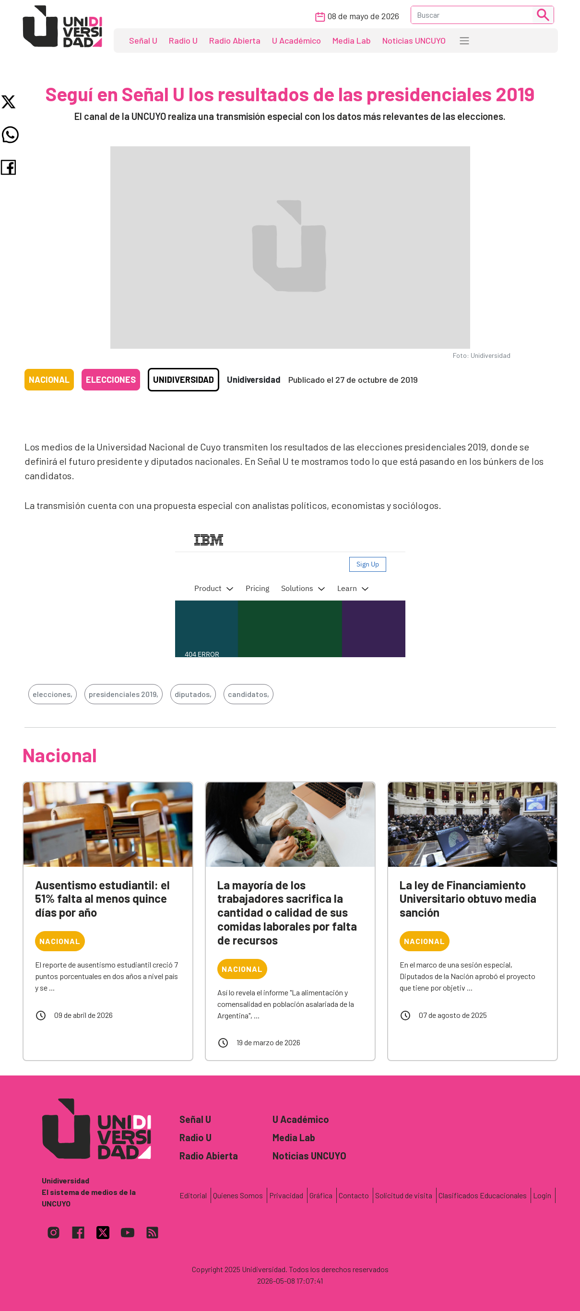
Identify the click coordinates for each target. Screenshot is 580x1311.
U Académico (296, 40)
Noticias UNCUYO (414, 40)
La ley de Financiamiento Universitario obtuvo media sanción (468, 899)
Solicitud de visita (403, 1195)
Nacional (49, 379)
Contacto (354, 1195)
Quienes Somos (238, 1195)
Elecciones (111, 379)
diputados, (193, 693)
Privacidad (286, 1195)
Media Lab (351, 40)
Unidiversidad (183, 379)
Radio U (183, 40)
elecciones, (52, 693)
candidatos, (248, 693)
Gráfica (320, 1195)
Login (542, 1195)
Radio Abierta (234, 40)
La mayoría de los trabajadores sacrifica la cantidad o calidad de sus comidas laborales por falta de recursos (287, 912)
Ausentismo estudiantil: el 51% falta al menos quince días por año (102, 899)
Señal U (143, 40)
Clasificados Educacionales (482, 1195)
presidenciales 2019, (123, 693)
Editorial (193, 1195)
